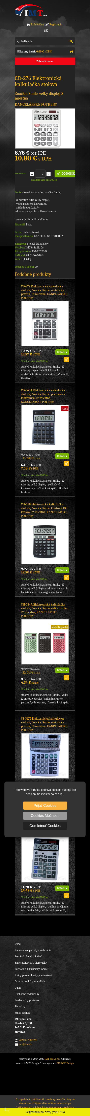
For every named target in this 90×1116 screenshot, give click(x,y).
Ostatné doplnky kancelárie (30, 981)
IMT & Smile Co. (34, 247)
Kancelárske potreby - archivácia (33, 950)
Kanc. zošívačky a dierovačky (31, 962)
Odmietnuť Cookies (45, 826)
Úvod (18, 943)
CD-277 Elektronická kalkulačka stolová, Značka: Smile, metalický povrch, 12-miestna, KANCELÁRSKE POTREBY (44, 292)
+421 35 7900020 (28, 1040)
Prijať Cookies (45, 806)
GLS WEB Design (65, 1063)
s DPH (34, 51)
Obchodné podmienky (27, 993)
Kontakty (20, 1006)
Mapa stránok (22, 1012)
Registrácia (56, 24)
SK (46, 30)
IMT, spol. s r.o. (31, 10)
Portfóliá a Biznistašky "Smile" (32, 968)
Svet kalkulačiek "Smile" (28, 956)
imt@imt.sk (25, 1044)
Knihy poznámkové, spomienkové (33, 975)
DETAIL (61, 352)
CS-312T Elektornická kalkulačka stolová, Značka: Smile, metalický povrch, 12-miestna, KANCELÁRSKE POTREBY (44, 724)
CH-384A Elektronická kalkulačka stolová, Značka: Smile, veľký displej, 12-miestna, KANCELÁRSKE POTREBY (44, 610)
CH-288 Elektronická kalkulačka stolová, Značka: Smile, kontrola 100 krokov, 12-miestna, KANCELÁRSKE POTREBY (44, 510)
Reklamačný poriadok (27, 1000)
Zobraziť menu (44, 61)
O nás (18, 987)
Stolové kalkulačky (38, 243)
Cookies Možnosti (45, 816)
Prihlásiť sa (37, 24)
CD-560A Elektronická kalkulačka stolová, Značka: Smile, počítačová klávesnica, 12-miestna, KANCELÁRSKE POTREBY (43, 396)
